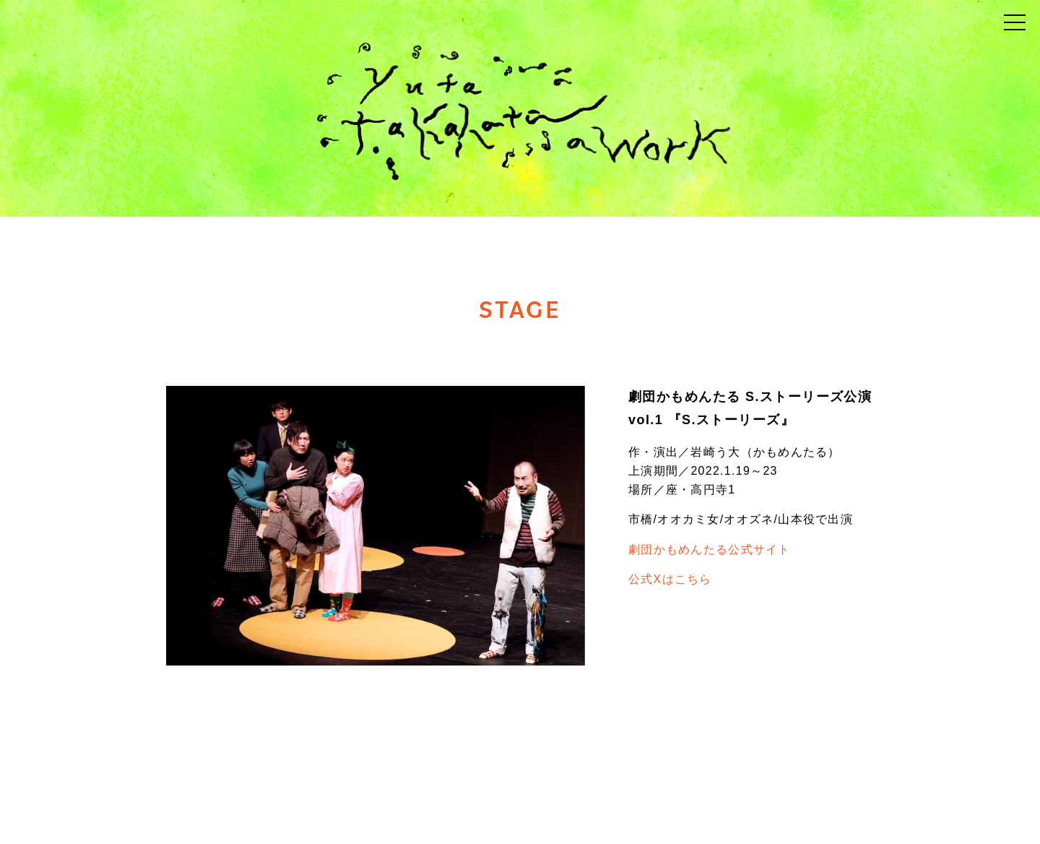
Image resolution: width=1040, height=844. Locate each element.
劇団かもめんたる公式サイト (709, 549)
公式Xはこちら (670, 579)
